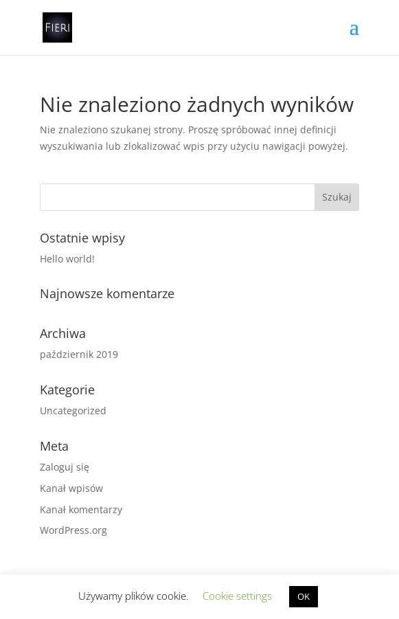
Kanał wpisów (71, 488)
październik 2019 (79, 354)
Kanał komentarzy (81, 509)
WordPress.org (73, 530)
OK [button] (303, 596)
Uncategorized (73, 410)
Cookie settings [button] (237, 596)
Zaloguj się (64, 466)
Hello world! (67, 258)
